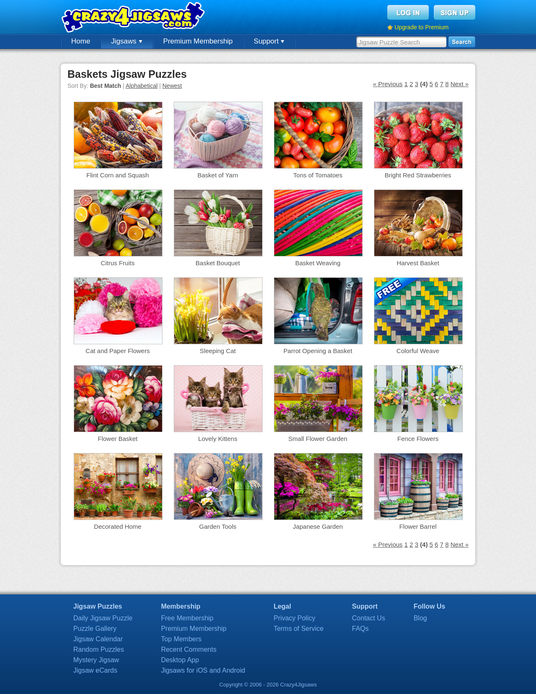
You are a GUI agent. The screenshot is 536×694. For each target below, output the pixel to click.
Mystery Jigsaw (96, 659)
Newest (172, 85)
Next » (460, 83)
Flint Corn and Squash (117, 175)
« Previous (387, 83)
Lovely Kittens (217, 438)
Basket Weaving (317, 262)
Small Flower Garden (318, 438)
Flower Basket (117, 438)
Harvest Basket (418, 262)
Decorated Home (117, 526)
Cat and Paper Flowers (117, 350)
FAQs (360, 628)
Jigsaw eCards (95, 670)
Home (80, 41)
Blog (420, 618)
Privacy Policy (294, 618)
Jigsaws (126, 41)
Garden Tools (218, 526)
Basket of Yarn (217, 175)
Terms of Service (298, 628)
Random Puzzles (98, 649)
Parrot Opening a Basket (317, 350)
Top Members (181, 639)
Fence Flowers (417, 438)
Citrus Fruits (118, 262)
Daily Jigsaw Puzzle (102, 618)
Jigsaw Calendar (98, 639)
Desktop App (180, 659)
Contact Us (368, 618)
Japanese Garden (318, 526)
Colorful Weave (418, 350)
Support (269, 41)
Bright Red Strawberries (417, 175)
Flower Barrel (417, 526)
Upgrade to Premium (421, 27)
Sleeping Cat (218, 350)
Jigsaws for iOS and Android (203, 670)
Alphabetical (141, 85)
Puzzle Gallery (94, 628)
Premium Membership (198, 41)
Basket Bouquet (218, 262)
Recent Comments (188, 649)
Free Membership (187, 618)
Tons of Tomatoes (317, 175)
